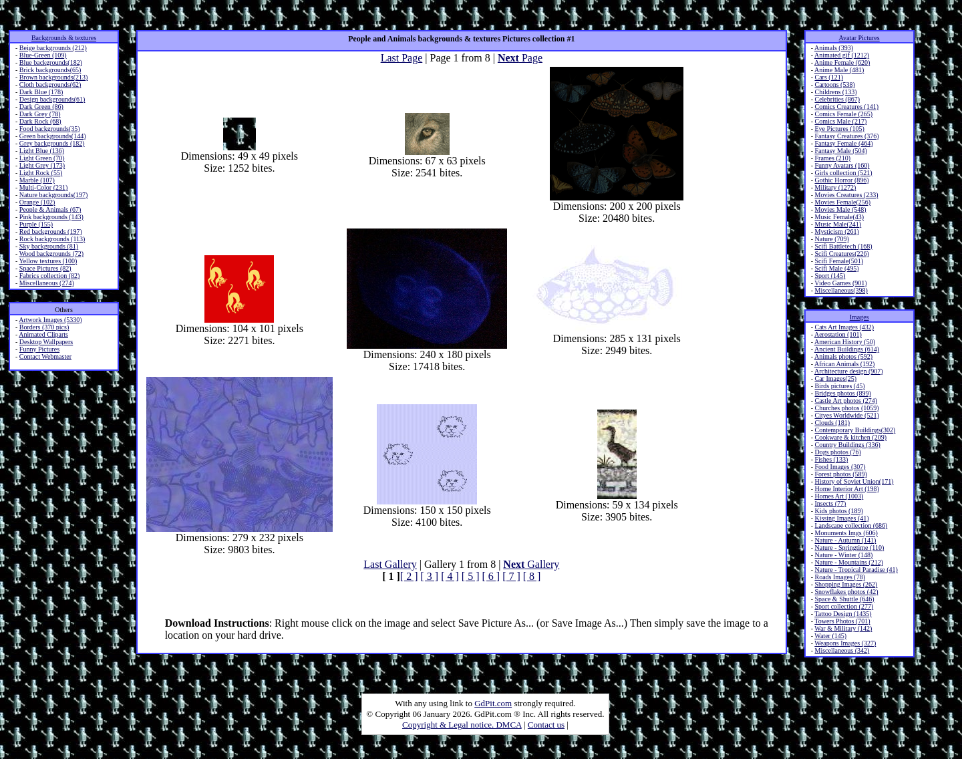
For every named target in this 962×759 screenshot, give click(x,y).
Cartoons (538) (834, 84)
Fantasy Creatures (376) (846, 136)
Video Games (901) (840, 283)
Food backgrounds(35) (49, 128)
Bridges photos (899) (842, 393)
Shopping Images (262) (845, 584)
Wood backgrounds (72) (51, 253)
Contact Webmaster (45, 356)
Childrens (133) (835, 92)
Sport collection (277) (843, 606)
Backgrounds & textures (63, 37)
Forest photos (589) (840, 474)
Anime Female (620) (842, 62)
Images (859, 317)
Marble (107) (37, 180)
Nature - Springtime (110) (849, 547)
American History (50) (844, 341)
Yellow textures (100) (48, 261)
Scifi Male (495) (836, 268)
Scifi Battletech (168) (843, 246)
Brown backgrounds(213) (53, 77)
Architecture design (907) (848, 371)
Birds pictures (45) (839, 386)
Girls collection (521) (843, 172)
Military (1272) (835, 187)
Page (520, 57)
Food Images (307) (839, 466)
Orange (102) (37, 202)
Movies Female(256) (842, 202)
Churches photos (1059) (846, 408)
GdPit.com (493, 703)
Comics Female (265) (843, 114)
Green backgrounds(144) (52, 136)
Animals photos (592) (843, 356)
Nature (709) (831, 239)
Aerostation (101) (838, 334)
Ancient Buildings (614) (846, 349)
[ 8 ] (532, 576)
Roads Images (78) (839, 577)
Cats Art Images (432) (844, 327)
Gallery (531, 564)
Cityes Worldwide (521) (846, 415)
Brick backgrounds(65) (50, 69)
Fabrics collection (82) (49, 275)
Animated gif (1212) (841, 55)
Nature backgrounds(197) (53, 194)
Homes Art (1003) (838, 496)
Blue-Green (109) (43, 55)
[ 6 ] (491, 576)
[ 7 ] (511, 576)
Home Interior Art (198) (846, 488)
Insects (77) (830, 503)
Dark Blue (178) (41, 92)
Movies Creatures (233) (846, 194)
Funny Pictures (39, 349)
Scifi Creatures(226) (841, 253)
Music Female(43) (839, 216)
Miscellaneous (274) (46, 283)
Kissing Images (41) (841, 518)
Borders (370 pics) (44, 327)
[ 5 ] (471, 576)
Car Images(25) (835, 378)
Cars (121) (828, 77)
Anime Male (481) (839, 69)
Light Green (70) (42, 158)
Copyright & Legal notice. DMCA (462, 725)
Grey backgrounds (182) (52, 143)
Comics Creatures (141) (846, 106)
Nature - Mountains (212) (848, 562)
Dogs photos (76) (837, 452)
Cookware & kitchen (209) (850, 437)
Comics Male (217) (840, 121)
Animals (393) (833, 47)
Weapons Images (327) (845, 643)
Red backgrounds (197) (50, 231)
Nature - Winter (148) (843, 555)
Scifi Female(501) (838, 261)
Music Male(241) (837, 224)
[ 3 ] (430, 576)
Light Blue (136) (41, 150)
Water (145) (830, 635)
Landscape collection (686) (850, 525)
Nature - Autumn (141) (845, 540)
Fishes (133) (831, 459)
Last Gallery (390, 564)
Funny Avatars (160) (841, 165)
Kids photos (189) (838, 510)
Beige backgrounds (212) (53, 47)
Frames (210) (832, 158)
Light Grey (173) (42, 165)
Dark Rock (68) (40, 121)
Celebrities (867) (836, 99)
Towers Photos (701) (842, 621)
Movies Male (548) (840, 209)
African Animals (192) (844, 363)
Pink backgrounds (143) (51, 216)
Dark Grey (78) (40, 114)
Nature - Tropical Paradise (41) (855, 569)
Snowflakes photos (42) (846, 591)
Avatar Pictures (859, 37)
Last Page (402, 57)
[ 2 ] (409, 576)
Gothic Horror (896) (841, 180)
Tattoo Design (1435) (842, 613)
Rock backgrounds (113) (52, 239)
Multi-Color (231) (43, 187)
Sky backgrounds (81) (48, 246)
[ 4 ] (450, 576)
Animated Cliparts (43, 334)
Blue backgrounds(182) (50, 62)
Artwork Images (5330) (50, 319)
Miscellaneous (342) (841, 650)
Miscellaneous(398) (840, 290)
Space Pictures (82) (45, 268)
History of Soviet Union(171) (853, 481)
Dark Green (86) (41, 106)
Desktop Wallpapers (46, 341)
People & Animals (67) (50, 209)
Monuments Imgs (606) (845, 533)
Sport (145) (829, 275)
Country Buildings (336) (847, 444)
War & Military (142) (843, 628)
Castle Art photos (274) (845, 400)
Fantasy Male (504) (840, 150)
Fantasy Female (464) (843, 143)
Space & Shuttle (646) (844, 599)
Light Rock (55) (40, 172)
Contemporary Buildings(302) (854, 430)
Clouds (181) (832, 422)
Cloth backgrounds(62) (50, 84)
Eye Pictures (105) (839, 128)
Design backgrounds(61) (52, 99)
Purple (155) (36, 224)
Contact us (546, 725)
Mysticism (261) (836, 231)
